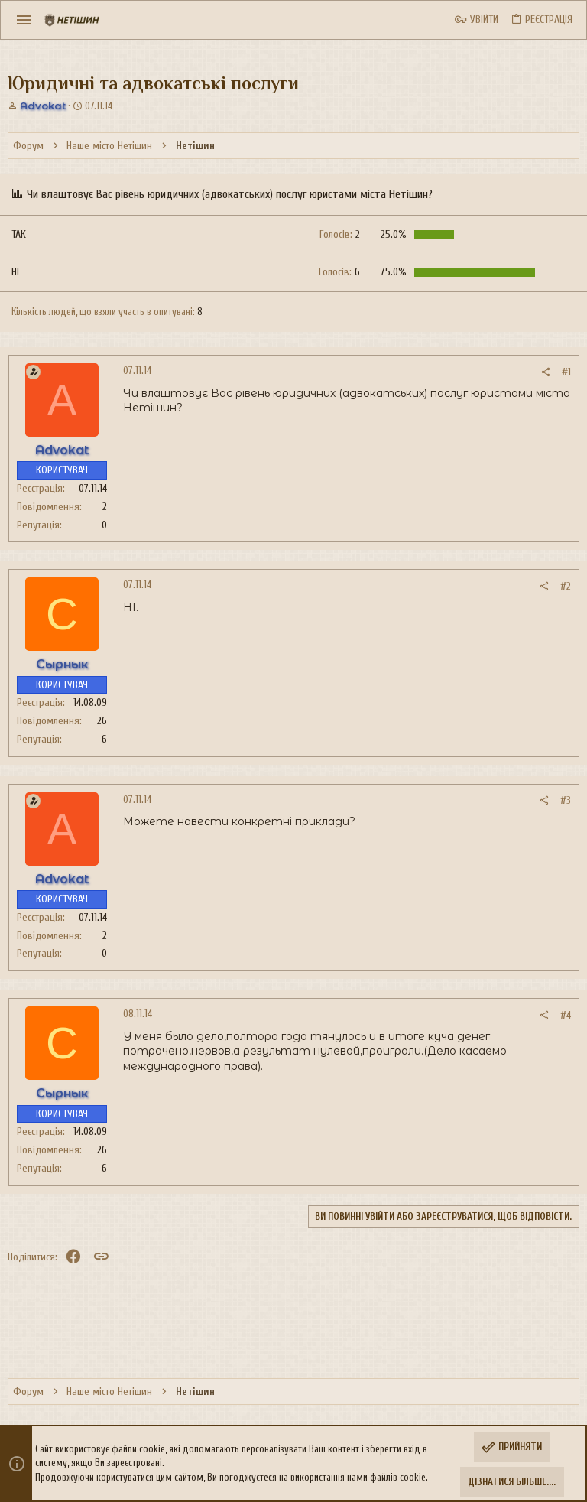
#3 (565, 800)
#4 (565, 1015)
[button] (24, 20)
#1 (566, 372)
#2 (565, 586)
